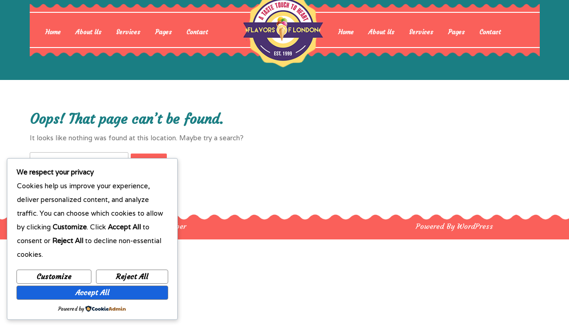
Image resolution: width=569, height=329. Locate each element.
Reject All (132, 276)
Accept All (92, 292)
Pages (163, 32)
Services (128, 32)
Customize (54, 276)
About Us (88, 32)
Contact (197, 32)
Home (53, 32)
